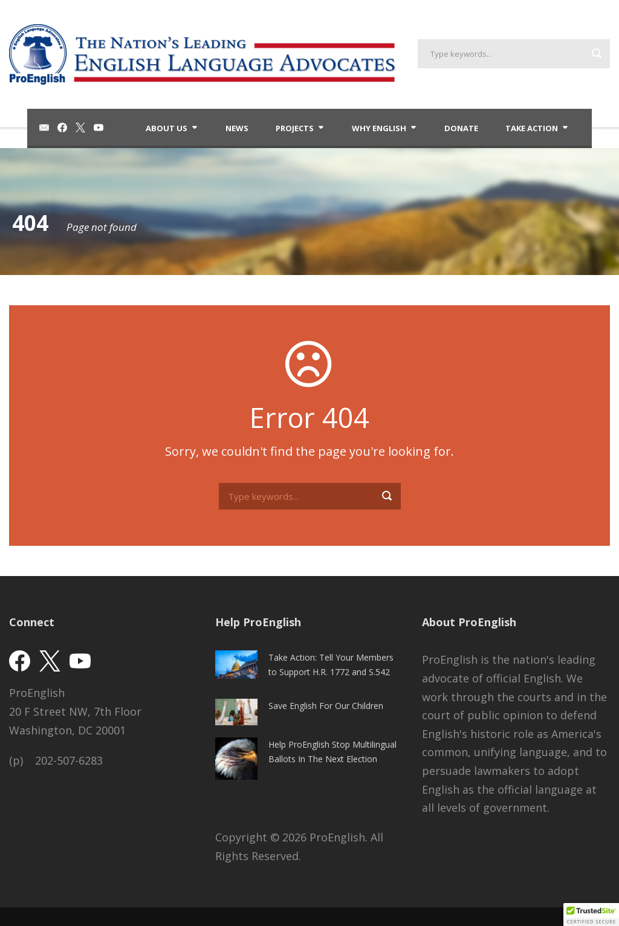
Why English (379, 128)
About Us (166, 128)
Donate (461, 128)
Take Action (531, 128)
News (236, 128)
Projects (295, 128)
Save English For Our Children (325, 705)
